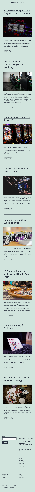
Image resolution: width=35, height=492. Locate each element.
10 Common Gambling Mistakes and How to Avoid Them (17, 274)
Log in (20, 474)
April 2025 (20, 458)
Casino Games (11, 367)
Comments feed (21, 477)
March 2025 (21, 460)
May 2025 (20, 457)
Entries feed (21, 475)
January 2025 (21, 463)
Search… (3, 436)
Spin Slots (10, 51)
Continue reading (24, 46)
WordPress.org (21, 478)
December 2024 (21, 464)
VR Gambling (11, 107)
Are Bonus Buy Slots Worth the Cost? (25, 444)
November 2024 (21, 466)
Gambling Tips (11, 315)
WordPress (12, 487)
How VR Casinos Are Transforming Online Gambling (14, 64)
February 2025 (21, 461)
